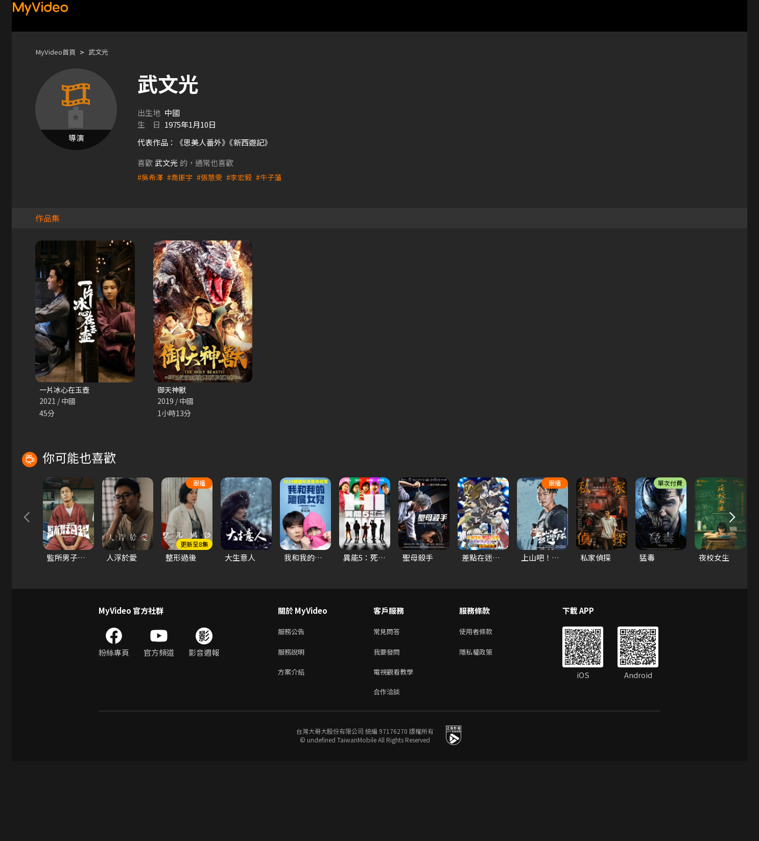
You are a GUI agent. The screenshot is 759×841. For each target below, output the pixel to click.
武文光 (105, 51)
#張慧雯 (213, 177)
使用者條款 (484, 706)
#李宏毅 (244, 177)
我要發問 (388, 727)
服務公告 (293, 706)
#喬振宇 (182, 177)
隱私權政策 (484, 727)
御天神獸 (172, 390)
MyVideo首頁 (58, 51)
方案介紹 (293, 748)
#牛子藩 (275, 177)
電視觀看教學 (396, 748)
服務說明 (293, 727)
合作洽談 (388, 770)
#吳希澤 (150, 177)
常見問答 (388, 706)
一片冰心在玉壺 (66, 390)
